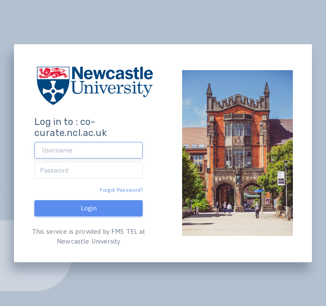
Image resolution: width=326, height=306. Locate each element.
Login (89, 208)
